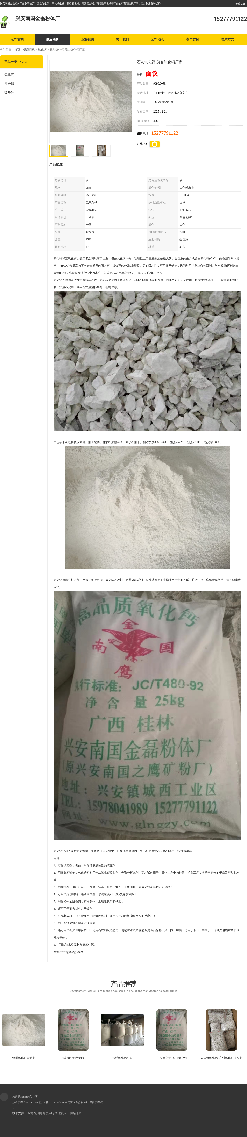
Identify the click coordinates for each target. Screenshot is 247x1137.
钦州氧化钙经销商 (23, 1057)
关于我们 (122, 39)
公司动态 (157, 39)
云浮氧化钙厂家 (122, 1057)
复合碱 (9, 83)
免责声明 (48, 1113)
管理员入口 (62, 1113)
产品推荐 (123, 986)
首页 (17, 49)
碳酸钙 (9, 92)
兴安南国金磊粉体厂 (77, 1102)
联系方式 (227, 39)
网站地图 (76, 1113)
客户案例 (192, 39)
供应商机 (52, 39)
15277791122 (164, 133)
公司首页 (17, 39)
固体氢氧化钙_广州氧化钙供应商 (221, 1057)
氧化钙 (42, 49)
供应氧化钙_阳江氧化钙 (172, 1057)
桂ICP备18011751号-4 (51, 1102)
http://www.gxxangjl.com (68, 952)
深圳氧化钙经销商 (73, 1057)
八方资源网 (35, 1113)
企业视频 (87, 39)
